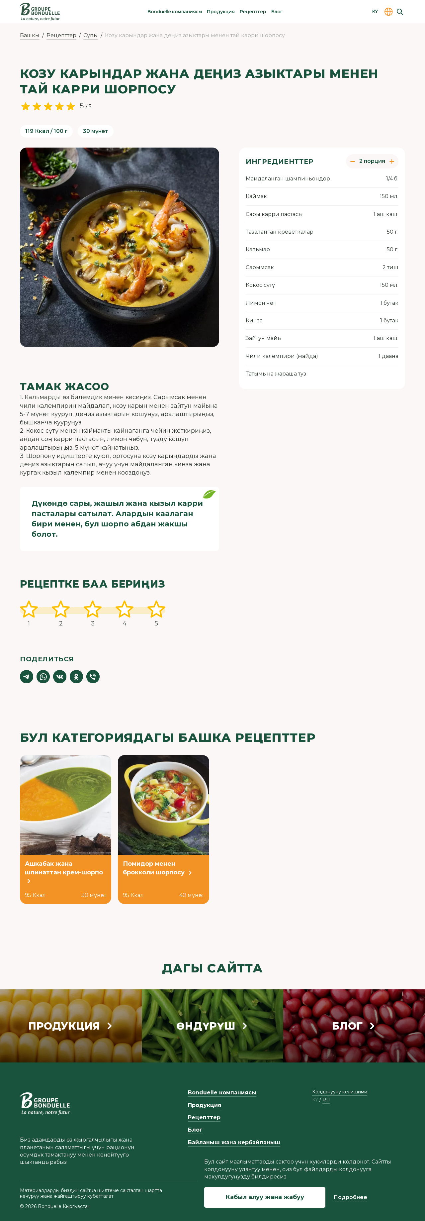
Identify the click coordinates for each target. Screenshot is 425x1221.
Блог (277, 12)
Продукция (220, 12)
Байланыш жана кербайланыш (234, 1142)
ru (326, 1100)
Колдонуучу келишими (339, 1092)
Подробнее (350, 1197)
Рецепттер (253, 12)
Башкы (30, 35)
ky (315, 1100)
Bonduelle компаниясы (174, 12)
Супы (90, 35)
